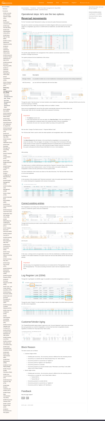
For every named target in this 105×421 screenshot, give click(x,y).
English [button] (74, 2)
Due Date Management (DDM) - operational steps (7, 104)
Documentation (25, 8)
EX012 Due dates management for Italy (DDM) (48, 8)
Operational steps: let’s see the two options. (96, 7)
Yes (23, 397)
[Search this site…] (91, 2)
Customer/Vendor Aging (95, 16)
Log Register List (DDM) (95, 14)
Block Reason (92, 18)
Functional (33, 8)
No (27, 397)
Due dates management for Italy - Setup (8, 96)
